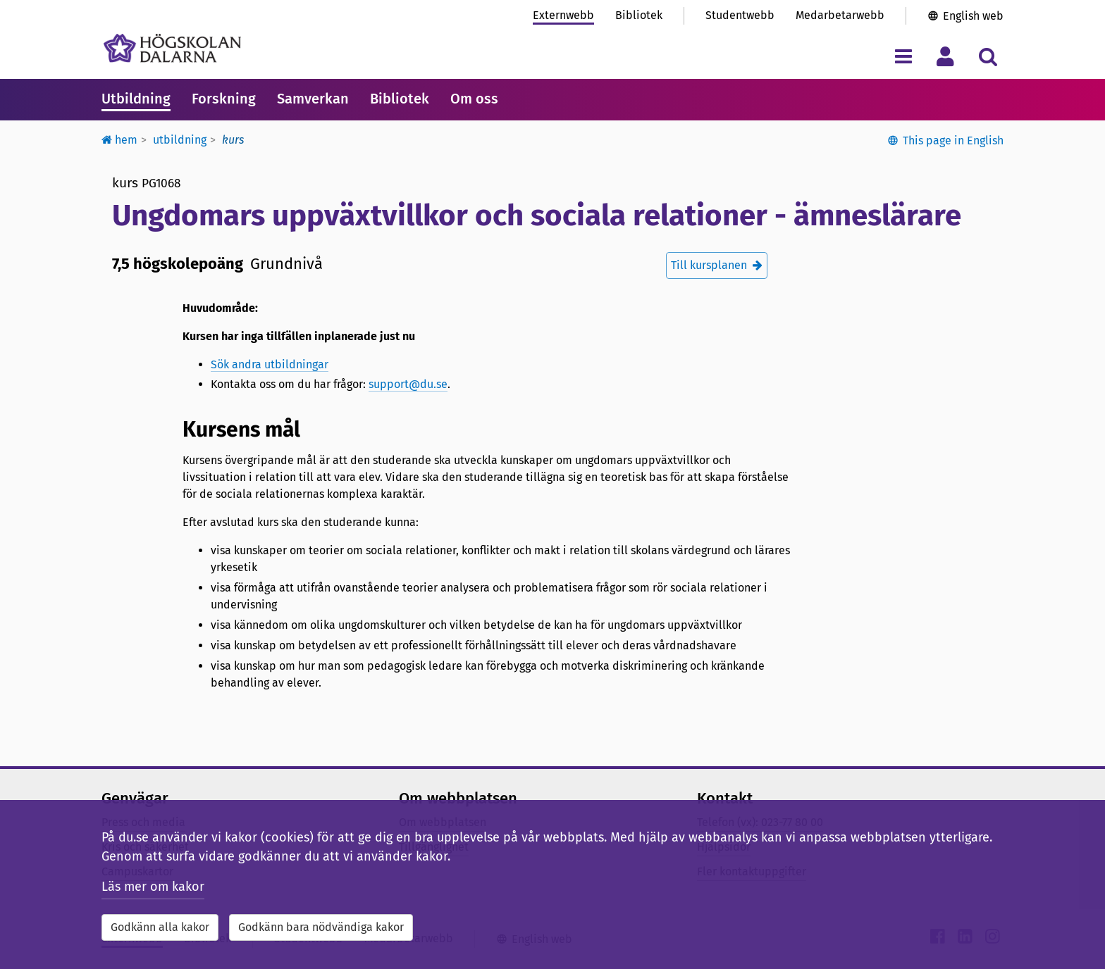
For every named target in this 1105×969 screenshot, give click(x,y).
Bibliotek (638, 15)
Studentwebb (739, 15)
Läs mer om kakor (152, 886)
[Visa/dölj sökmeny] (988, 56)
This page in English (953, 140)
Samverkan (313, 98)
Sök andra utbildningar (269, 364)
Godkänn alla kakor (160, 927)
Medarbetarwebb (840, 15)
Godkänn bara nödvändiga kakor (321, 927)
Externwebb (563, 15)
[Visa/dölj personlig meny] (945, 56)
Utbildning (136, 98)
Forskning (224, 98)
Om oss (474, 98)
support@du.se (408, 384)
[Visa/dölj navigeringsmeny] (903, 56)
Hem (119, 139)
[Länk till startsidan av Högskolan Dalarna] (172, 48)
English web (973, 16)
